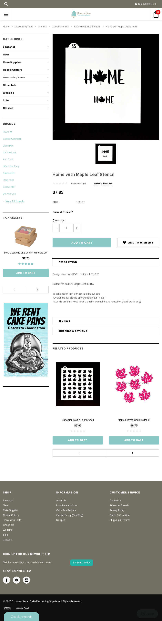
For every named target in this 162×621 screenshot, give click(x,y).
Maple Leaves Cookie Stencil (134, 420)
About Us (61, 500)
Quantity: (59, 220)
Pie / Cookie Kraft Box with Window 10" (25, 252)
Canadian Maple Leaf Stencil (78, 420)
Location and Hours (66, 505)
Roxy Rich (8, 180)
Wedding (8, 92)
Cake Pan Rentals (66, 510)
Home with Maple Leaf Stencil (121, 26)
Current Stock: (63, 212)
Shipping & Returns (72, 331)
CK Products (9, 152)
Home (6, 26)
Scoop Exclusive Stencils (87, 26)
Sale (6, 100)
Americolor (9, 173)
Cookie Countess (12, 139)
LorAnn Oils (9, 193)
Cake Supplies (12, 62)
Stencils (42, 26)
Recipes (60, 520)
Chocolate (9, 85)
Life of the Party (11, 166)
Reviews (64, 321)
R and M (7, 132)
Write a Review (103, 183)
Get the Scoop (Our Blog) (69, 515)
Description (67, 262)
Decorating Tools (24, 26)
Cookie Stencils (60, 26)
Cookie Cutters (12, 70)
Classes (8, 108)
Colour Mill (9, 187)
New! (6, 54)
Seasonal (9, 47)
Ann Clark (8, 159)
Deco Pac (8, 145)
